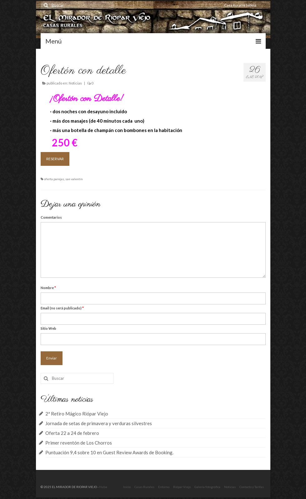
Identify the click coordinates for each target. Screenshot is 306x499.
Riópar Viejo (182, 487)
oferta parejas (54, 179)
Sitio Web (48, 328)
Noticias (75, 83)
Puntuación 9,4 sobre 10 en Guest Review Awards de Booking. (109, 452)
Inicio (127, 487)
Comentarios (51, 217)
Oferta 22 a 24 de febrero (72, 433)
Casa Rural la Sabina (240, 5)
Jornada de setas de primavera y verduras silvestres (98, 423)
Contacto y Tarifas (251, 487)
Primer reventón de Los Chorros (78, 443)
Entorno (163, 487)
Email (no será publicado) (62, 308)
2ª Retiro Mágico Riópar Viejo (76, 413)
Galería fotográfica (207, 487)
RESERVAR (55, 158)
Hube (103, 487)
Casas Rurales (144, 487)
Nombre (48, 288)
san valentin (74, 179)
